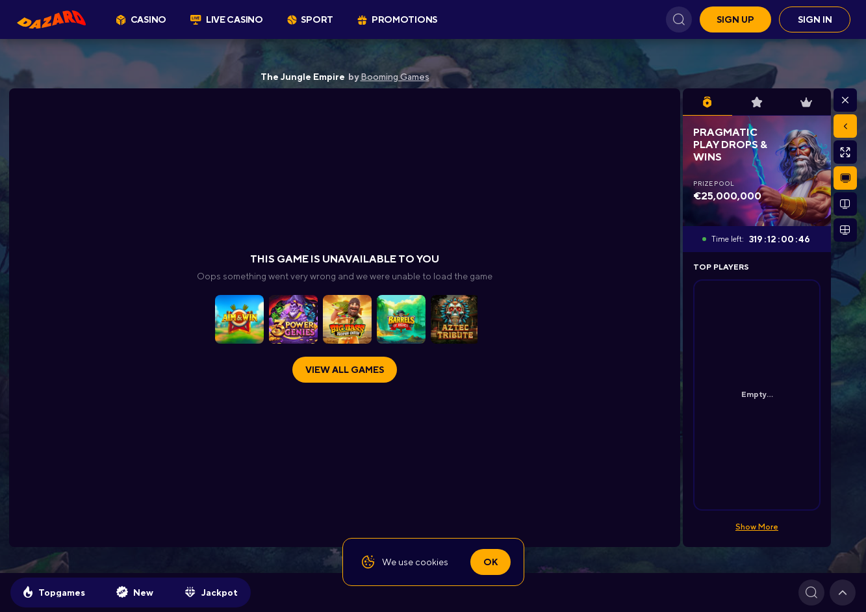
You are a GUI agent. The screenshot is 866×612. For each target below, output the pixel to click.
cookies (431, 562)
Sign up (735, 19)
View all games (344, 369)
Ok (490, 562)
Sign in (815, 19)
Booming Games (395, 76)
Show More (756, 526)
